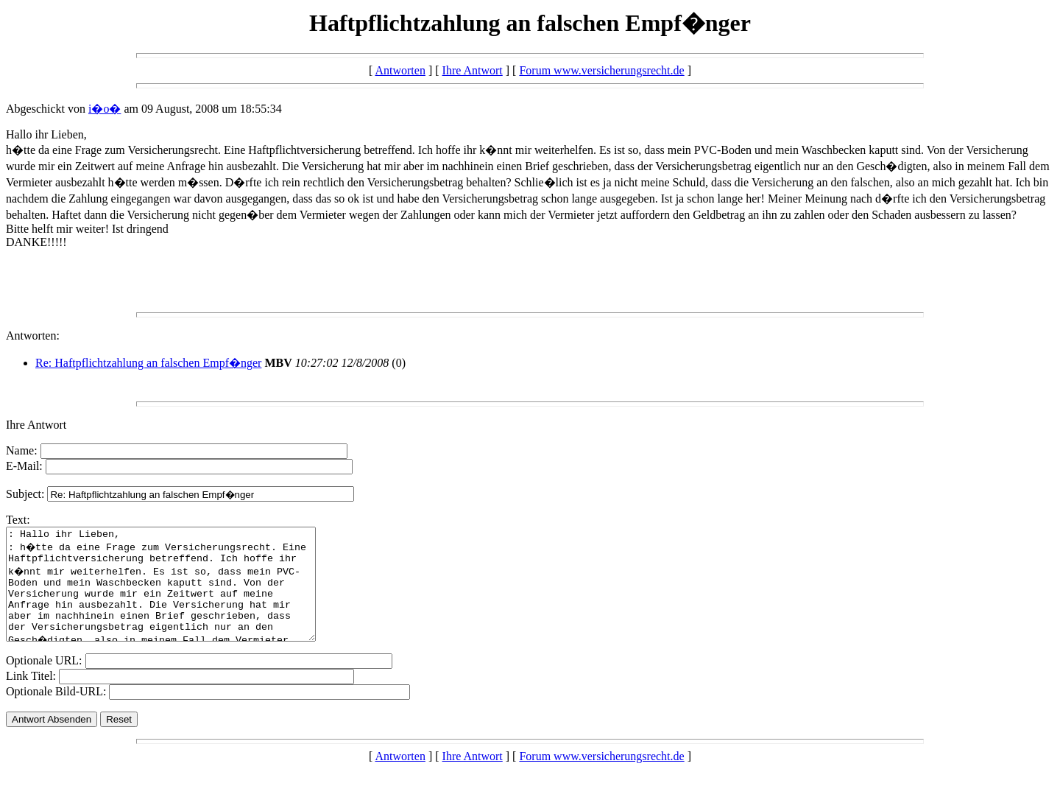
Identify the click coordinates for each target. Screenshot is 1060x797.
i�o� (104, 108)
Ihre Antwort (472, 70)
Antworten (400, 70)
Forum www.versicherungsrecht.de (601, 70)
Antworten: (33, 335)
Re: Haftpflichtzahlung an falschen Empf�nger (148, 363)
